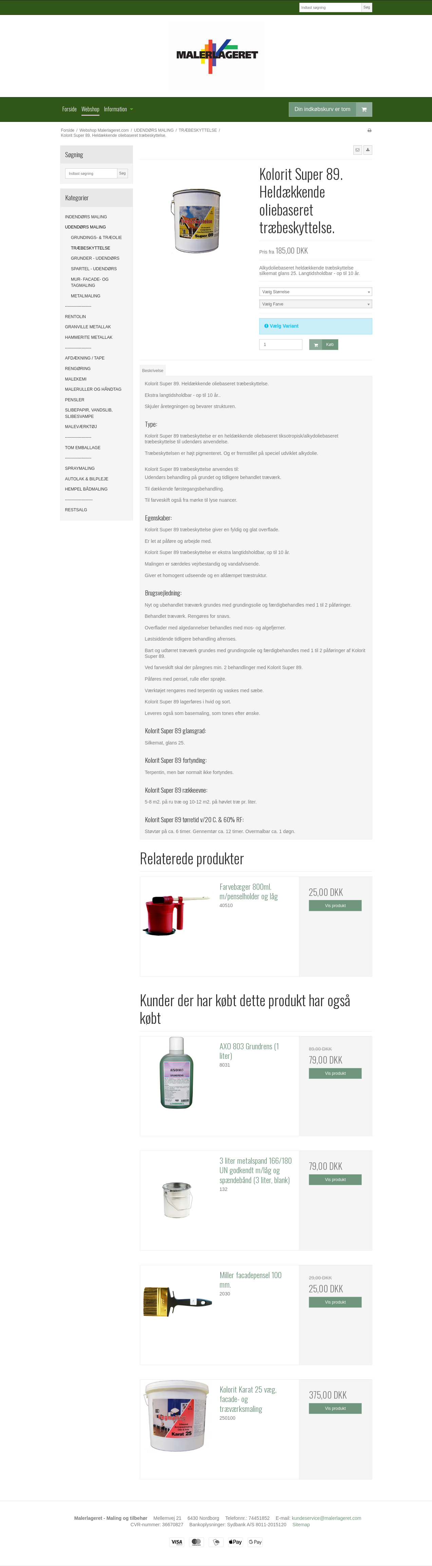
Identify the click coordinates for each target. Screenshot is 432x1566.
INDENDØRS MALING (86, 217)
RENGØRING (78, 368)
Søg (366, 7)
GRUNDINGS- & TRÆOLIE (96, 237)
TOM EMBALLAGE (83, 447)
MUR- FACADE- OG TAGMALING (90, 282)
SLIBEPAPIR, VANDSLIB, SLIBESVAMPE (89, 413)
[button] (357, 150)
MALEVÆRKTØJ (81, 426)
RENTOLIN (75, 316)
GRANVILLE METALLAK (88, 327)
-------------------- (79, 499)
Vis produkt (335, 905)
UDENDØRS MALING (85, 227)
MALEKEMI (76, 379)
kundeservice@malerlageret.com (326, 1518)
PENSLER (74, 400)
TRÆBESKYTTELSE (90, 248)
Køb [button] (321, 344)
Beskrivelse (153, 370)
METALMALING (85, 296)
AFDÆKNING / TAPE (85, 358)
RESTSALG (76, 510)
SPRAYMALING (80, 468)
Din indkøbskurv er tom (333, 109)
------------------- (78, 306)
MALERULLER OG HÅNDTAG (93, 389)
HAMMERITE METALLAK (89, 337)
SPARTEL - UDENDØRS (94, 268)
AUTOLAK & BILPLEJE (87, 479)
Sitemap (301, 1524)
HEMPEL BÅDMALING (86, 489)
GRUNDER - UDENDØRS (95, 258)
